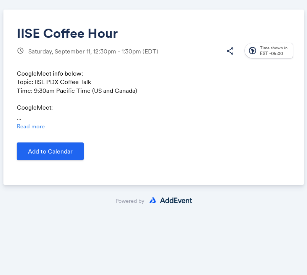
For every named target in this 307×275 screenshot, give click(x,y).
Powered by (130, 200)
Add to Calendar (50, 151)
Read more (31, 126)
